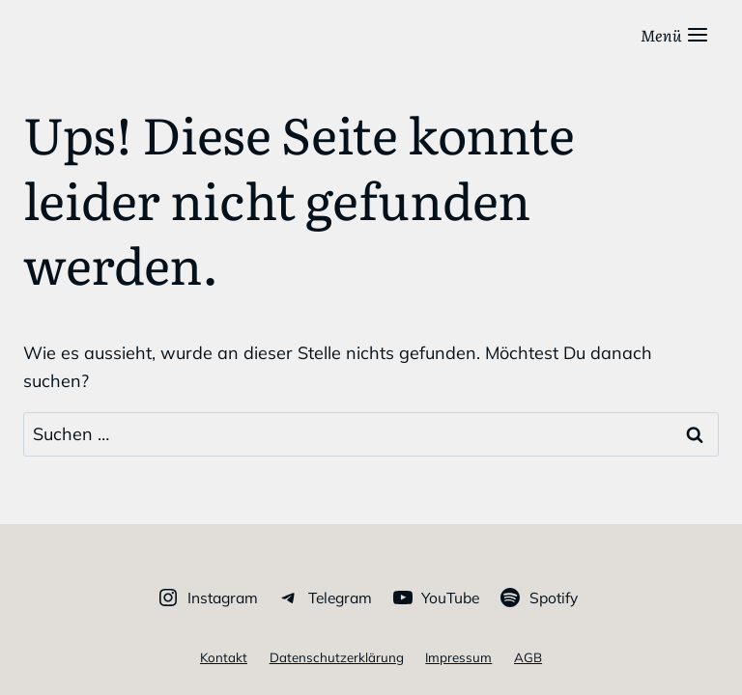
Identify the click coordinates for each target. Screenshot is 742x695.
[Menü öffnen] (675, 35)
